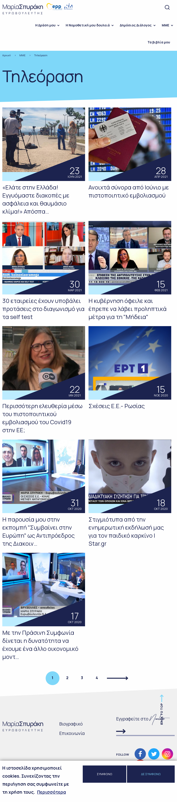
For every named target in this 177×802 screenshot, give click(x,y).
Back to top (161, 714)
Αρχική (6, 55)
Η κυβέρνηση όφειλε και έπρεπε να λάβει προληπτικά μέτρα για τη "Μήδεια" (127, 309)
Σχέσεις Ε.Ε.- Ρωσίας (116, 406)
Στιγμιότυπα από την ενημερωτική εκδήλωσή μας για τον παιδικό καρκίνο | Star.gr (126, 531)
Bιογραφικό (71, 724)
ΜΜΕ (165, 25)
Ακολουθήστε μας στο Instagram (167, 754)
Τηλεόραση (40, 55)
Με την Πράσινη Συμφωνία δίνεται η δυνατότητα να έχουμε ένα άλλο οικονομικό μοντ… (40, 645)
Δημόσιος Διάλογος (136, 25)
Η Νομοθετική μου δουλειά (88, 25)
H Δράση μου (45, 25)
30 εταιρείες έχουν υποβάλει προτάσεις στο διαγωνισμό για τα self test (43, 309)
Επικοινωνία (72, 733)
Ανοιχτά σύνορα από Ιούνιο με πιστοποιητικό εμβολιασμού (128, 191)
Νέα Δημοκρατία (68, 6)
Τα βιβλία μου (159, 42)
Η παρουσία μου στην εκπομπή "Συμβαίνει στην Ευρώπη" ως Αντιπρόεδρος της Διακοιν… (38, 531)
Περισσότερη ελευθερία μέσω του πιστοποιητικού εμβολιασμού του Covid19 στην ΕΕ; (42, 418)
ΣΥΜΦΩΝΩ (104, 776)
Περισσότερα (51, 794)
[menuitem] (46, 25)
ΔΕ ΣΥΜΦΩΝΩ (151, 776)
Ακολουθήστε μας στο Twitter (153, 754)
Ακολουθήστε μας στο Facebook (140, 754)
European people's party (54, 6)
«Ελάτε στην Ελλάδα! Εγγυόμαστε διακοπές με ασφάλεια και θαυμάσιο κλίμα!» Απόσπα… (35, 199)
